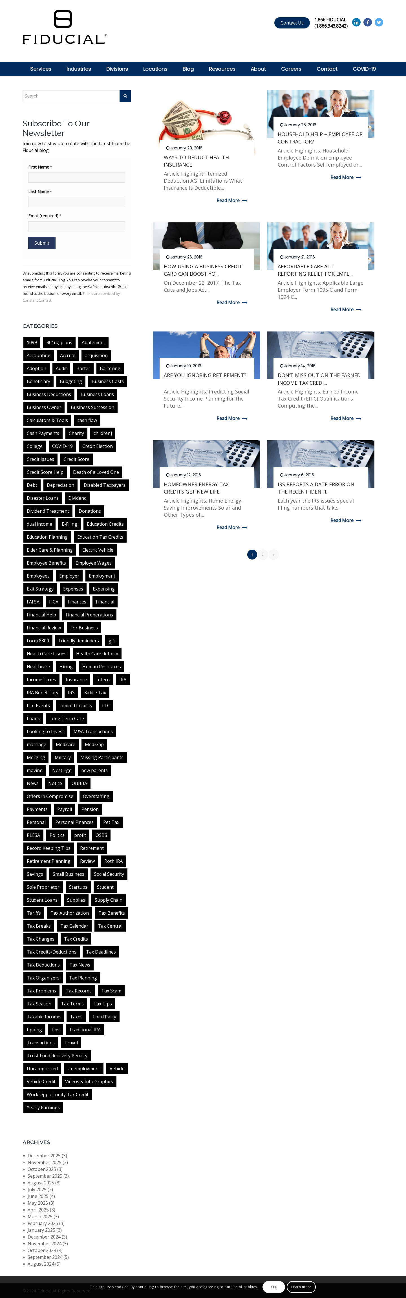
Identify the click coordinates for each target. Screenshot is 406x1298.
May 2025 (38, 1203)
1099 (32, 342)
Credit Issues (40, 459)
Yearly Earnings (43, 1107)
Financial (105, 602)
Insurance (76, 679)
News (33, 783)
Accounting (38, 355)
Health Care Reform (97, 654)
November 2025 (44, 1162)
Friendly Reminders (79, 641)
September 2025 (45, 1176)
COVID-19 (62, 446)
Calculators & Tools (47, 420)
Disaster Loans (43, 498)
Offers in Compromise (50, 796)
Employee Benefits (46, 563)
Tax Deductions (43, 965)
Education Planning (47, 537)
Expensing (104, 589)
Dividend (77, 498)
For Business (84, 628)
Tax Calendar (74, 926)
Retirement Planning (48, 861)
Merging (36, 757)
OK (273, 1286)
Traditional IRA (85, 1030)
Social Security (109, 874)
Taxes (76, 1017)
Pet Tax (111, 822)
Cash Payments (43, 433)
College (35, 446)
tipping (34, 1030)
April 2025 (38, 1210)
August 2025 (41, 1183)
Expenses (73, 589)
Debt (32, 485)
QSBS (101, 835)
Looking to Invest (45, 731)
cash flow (87, 420)
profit (80, 835)
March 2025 (40, 1216)
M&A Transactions (93, 731)
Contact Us (292, 23)
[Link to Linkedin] (356, 22)
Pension (90, 809)
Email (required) (44, 215)
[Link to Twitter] (379, 22)
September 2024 (45, 1257)
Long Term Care (66, 718)
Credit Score (76, 459)
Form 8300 (38, 641)
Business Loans (97, 394)
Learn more (301, 1286)
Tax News (79, 965)
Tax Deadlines (101, 952)
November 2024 (44, 1243)
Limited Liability (75, 705)
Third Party (104, 1017)
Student (105, 887)
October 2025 (42, 1169)
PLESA (33, 835)
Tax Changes (40, 939)
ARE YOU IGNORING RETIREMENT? (205, 375)
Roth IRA (113, 861)
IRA (122, 679)
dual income (39, 524)
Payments (37, 809)
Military (63, 757)
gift (112, 641)
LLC (106, 705)
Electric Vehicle (97, 550)
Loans (33, 718)
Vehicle (117, 1068)
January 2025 (41, 1230)
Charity (76, 433)
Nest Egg (62, 770)
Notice (55, 783)
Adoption (36, 368)
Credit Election (97, 446)
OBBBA (79, 783)
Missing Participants (101, 757)
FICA (53, 602)
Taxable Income (43, 1017)
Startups (78, 887)
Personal (36, 822)
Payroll (64, 809)
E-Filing (69, 524)
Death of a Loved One (96, 472)
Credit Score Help (45, 472)
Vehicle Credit (41, 1081)
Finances (77, 602)
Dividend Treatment (48, 511)
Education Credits (105, 524)
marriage (36, 744)
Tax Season (39, 1004)
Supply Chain (108, 900)
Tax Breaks (39, 926)
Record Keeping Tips (48, 848)
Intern (103, 679)
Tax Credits (76, 939)
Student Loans (42, 900)
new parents (94, 770)
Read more (233, 200)
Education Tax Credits (100, 537)
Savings (35, 874)
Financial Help (41, 615)
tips (55, 1030)
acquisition (96, 355)
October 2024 (42, 1250)
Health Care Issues (47, 654)
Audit (61, 368)
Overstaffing (96, 796)
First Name (40, 167)
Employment (102, 576)
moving (35, 770)
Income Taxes (41, 679)
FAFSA (33, 602)
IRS (71, 692)
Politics (57, 835)
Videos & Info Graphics (89, 1081)
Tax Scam (111, 991)
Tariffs (34, 913)
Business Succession (92, 407)
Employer (69, 576)
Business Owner (44, 407)
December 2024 (44, 1237)
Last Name (40, 191)
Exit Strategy (40, 589)
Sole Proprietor (43, 887)
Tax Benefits (111, 913)
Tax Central (110, 926)
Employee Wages (94, 563)
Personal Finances (74, 822)
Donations (90, 511)
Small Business (68, 874)
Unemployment (83, 1068)
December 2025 (44, 1156)
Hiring (66, 667)
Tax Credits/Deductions (51, 952)
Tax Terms (72, 1004)
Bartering (110, 368)
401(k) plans (59, 342)
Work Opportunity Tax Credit (58, 1094)
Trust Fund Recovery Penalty (57, 1055)
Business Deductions (49, 394)
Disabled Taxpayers (104, 485)
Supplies (76, 900)
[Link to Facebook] (367, 22)
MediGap (94, 744)
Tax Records (79, 991)
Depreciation (60, 485)
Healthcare (38, 667)
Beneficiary (38, 381)
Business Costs (108, 381)
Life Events (38, 705)
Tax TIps (102, 1004)
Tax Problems (41, 991)
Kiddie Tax (95, 692)
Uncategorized (42, 1068)
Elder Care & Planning (50, 550)
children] (103, 433)
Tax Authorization (69, 913)
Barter (83, 368)
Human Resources (101, 667)
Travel (71, 1043)
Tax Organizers (43, 978)
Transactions (41, 1043)
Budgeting (71, 381)
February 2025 (43, 1223)
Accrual (67, 355)
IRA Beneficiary (42, 692)
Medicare (65, 744)
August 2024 (41, 1264)
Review (87, 861)
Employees (38, 576)
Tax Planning (83, 978)
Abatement (93, 342)
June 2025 (38, 1196)
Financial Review (44, 628)
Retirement (92, 848)
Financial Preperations (89, 615)
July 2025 (37, 1189)
